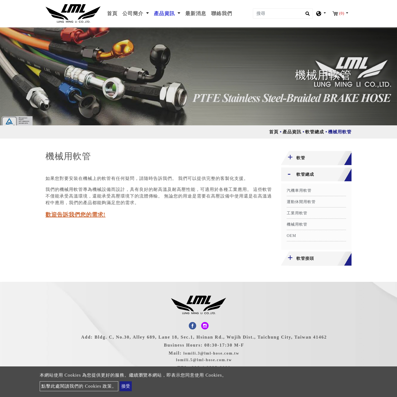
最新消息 (195, 13)
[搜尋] (283, 13)
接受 (125, 386)
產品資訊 (292, 131)
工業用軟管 (297, 213)
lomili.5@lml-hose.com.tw (204, 360)
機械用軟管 (297, 224)
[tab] (316, 158)
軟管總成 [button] (305, 174)
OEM (291, 236)
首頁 (113, 13)
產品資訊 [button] (165, 13)
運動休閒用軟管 (301, 202)
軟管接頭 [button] (305, 258)
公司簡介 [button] (133, 13)
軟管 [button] (300, 158)
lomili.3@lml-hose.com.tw (211, 353)
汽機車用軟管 (299, 190)
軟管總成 (314, 131)
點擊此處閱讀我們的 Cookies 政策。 (79, 386)
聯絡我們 (221, 13)
